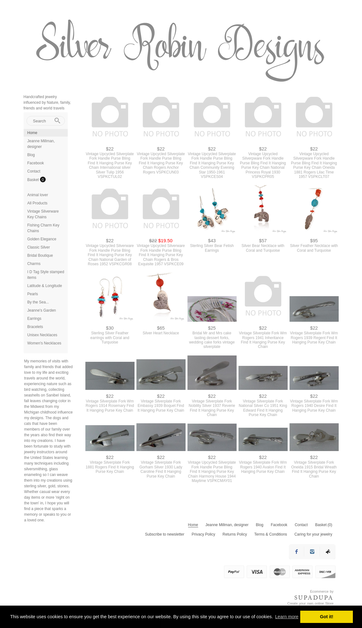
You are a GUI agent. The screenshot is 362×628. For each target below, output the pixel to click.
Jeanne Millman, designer (227, 525)
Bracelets (35, 327)
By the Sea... (38, 302)
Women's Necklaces (44, 343)
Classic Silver (38, 247)
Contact (33, 171)
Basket (33, 180)
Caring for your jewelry (313, 534)
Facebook (35, 163)
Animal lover (37, 195)
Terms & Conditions (270, 534)
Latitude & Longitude (44, 286)
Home (32, 133)
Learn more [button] (286, 616)
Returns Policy (234, 534)
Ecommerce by (321, 591)
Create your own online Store (310, 603)
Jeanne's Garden (41, 310)
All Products (37, 203)
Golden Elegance (41, 239)
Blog (31, 155)
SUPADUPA (314, 597)
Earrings (34, 318)
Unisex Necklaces (42, 335)
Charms (34, 263)
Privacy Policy (203, 534)
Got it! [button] (326, 616)
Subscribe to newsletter (164, 534)
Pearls (32, 294)
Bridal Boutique (40, 255)
